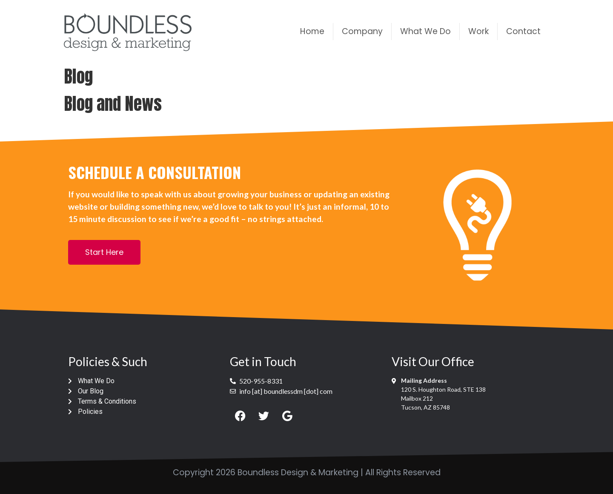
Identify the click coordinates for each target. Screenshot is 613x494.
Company (362, 31)
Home (312, 31)
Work (478, 31)
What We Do (425, 31)
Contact (523, 31)
